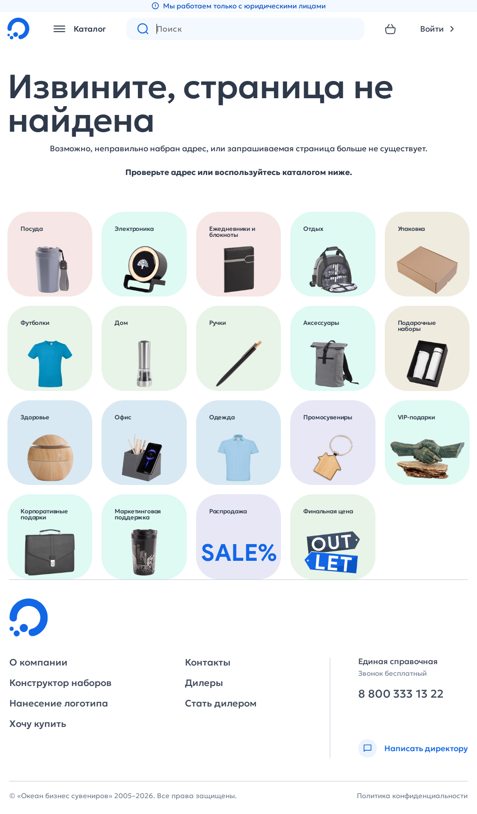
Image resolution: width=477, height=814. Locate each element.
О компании (38, 662)
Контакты (208, 662)
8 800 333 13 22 (400, 694)
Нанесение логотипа (58, 703)
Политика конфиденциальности (412, 795)
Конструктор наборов (60, 682)
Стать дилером (221, 703)
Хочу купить (37, 723)
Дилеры (204, 682)
